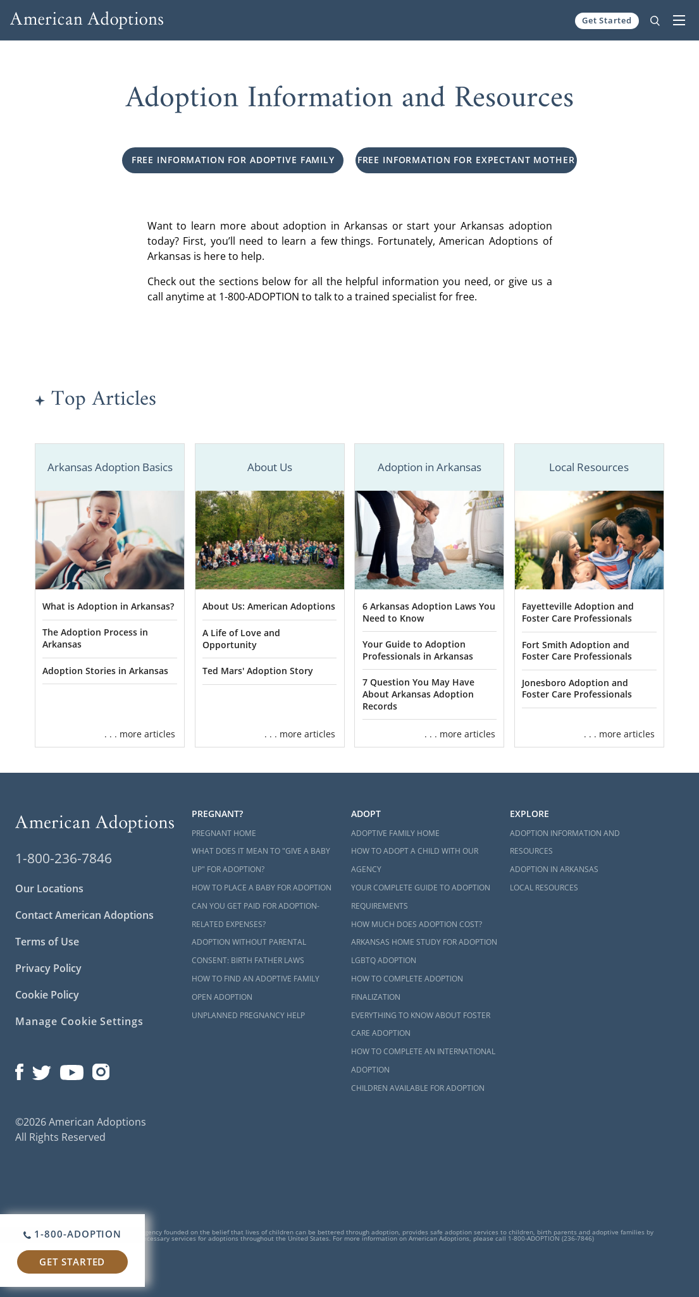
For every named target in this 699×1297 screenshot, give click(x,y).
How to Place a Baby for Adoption (261, 887)
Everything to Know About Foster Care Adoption (420, 1024)
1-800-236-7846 (63, 858)
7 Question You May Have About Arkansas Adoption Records (418, 693)
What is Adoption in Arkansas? (108, 606)
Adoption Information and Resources (565, 842)
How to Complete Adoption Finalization (407, 987)
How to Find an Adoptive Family (255, 978)
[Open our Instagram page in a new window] (101, 1068)
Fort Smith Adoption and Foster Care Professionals (577, 651)
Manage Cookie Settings (79, 1021)
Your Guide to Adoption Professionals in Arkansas (417, 650)
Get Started (607, 20)
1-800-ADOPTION (72, 1233)
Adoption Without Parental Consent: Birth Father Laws (249, 951)
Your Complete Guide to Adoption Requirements (420, 896)
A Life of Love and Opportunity (241, 639)
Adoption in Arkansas (554, 869)
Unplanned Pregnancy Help (248, 1015)
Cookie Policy (47, 995)
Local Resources (544, 887)
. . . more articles (139, 734)
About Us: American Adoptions (268, 606)
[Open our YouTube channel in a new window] (72, 1068)
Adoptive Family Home (395, 833)
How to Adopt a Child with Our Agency (414, 860)
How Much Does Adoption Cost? (416, 924)
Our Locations (49, 888)
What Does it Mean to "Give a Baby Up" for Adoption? (261, 860)
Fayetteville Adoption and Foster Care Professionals (578, 612)
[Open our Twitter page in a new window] (41, 1068)
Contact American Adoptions (84, 915)
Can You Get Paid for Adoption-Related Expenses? (255, 915)
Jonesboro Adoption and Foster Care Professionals (577, 689)
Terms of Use (47, 942)
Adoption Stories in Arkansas (105, 671)
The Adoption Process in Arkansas (95, 638)
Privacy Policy (48, 968)
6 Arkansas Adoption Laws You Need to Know (428, 612)
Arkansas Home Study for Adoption (424, 942)
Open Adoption (222, 997)
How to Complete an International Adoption (423, 1060)
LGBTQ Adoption (383, 960)
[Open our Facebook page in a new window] (19, 1068)
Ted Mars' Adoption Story (257, 671)
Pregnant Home (224, 833)
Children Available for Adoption (418, 1088)
